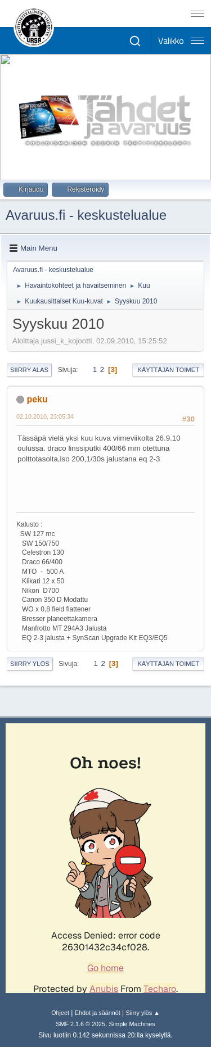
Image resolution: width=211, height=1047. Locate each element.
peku (36, 399)
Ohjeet (60, 1012)
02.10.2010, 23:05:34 (45, 416)
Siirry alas (29, 369)
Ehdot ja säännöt (97, 1012)
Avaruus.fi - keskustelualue (86, 215)
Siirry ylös (30, 663)
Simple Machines (132, 1024)
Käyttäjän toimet (168, 369)
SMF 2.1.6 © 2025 (80, 1024)
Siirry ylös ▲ (142, 1012)
